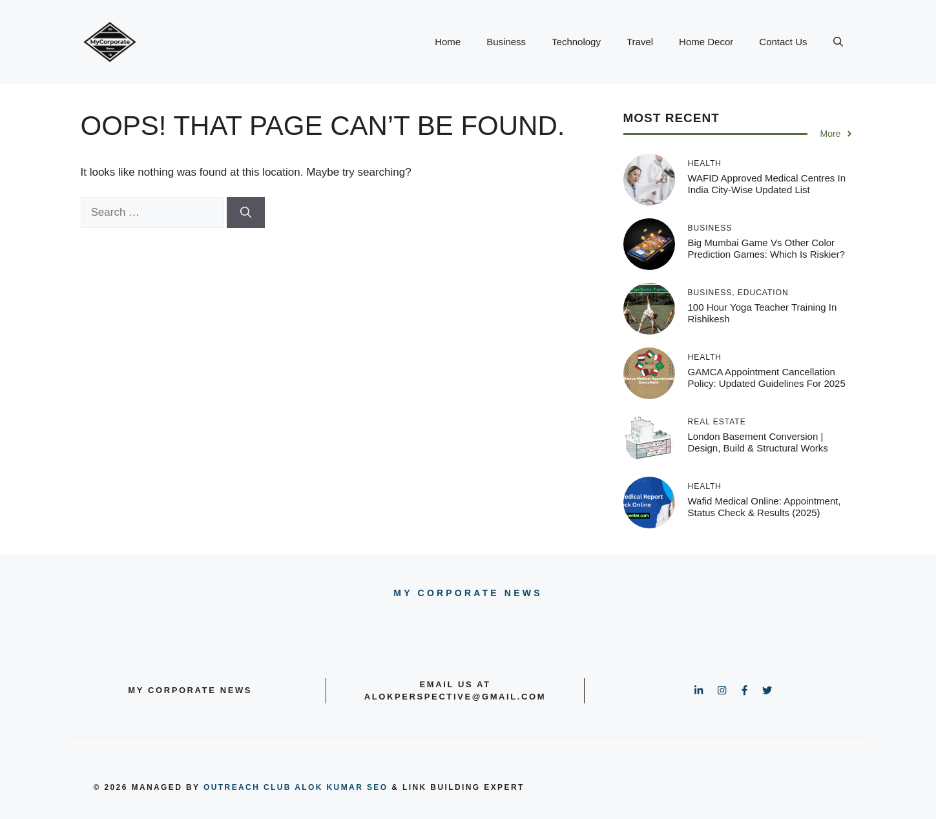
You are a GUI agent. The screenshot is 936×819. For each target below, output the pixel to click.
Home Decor (706, 41)
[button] (838, 42)
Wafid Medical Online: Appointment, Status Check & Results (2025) (764, 506)
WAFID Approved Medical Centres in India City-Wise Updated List (767, 183)
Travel (640, 41)
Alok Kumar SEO (341, 787)
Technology (576, 41)
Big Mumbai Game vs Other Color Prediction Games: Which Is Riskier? (766, 248)
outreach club (247, 787)
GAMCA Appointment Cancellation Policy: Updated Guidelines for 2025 (767, 377)
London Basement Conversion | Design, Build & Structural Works (758, 442)
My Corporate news (467, 593)
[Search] (246, 212)
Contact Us (783, 41)
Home (448, 41)
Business (506, 41)
